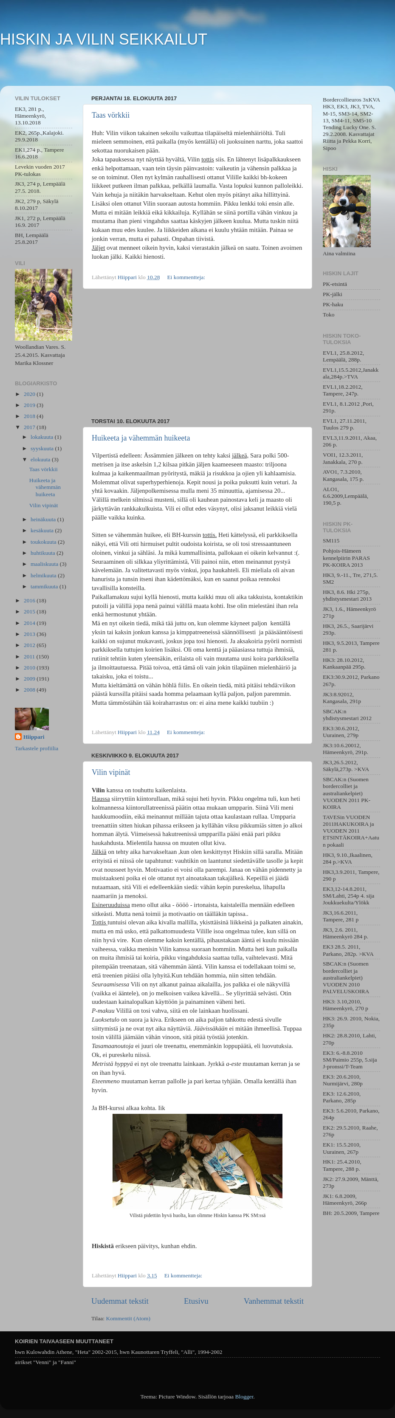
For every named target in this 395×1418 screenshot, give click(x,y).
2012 (30, 645)
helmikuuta (44, 575)
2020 (30, 394)
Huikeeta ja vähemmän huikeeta (141, 438)
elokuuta (41, 459)
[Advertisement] (197, 353)
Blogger (244, 1396)
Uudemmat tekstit (120, 1301)
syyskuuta (43, 448)
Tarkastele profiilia (36, 748)
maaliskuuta (45, 564)
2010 (30, 667)
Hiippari (34, 737)
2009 (30, 678)
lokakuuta (43, 437)
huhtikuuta (43, 553)
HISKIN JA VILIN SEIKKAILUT (103, 39)
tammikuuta (45, 586)
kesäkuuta (43, 530)
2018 (30, 416)
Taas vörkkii (111, 115)
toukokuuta (44, 542)
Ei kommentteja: (186, 277)
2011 (30, 656)
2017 (30, 427)
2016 (30, 600)
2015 (30, 611)
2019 (30, 405)
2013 (30, 634)
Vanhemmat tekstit (274, 1301)
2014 (30, 623)
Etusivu (196, 1301)
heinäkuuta (44, 519)
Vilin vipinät (111, 772)
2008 (30, 689)
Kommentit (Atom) (128, 1318)
